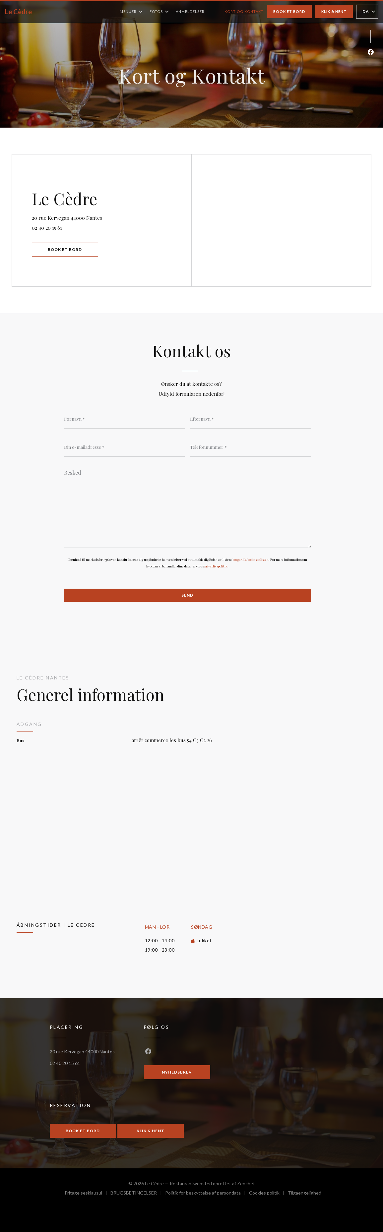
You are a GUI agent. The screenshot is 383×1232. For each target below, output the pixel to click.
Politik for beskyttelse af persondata (207, 1194)
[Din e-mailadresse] (124, 447)
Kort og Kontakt (244, 11)
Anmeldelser (190, 11)
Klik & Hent (334, 11)
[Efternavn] (250, 419)
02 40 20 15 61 (47, 227)
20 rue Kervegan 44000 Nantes (93, 217)
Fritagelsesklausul (87, 1194)
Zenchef (246, 1183)
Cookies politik (268, 1194)
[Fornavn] (124, 419)
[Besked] (187, 506)
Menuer (131, 11)
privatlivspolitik (215, 566)
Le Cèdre (18, 12)
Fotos (159, 11)
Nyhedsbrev (177, 1072)
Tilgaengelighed (304, 1194)
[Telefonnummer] (250, 447)
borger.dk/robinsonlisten (250, 559)
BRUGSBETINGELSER (137, 1194)
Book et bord (289, 11)
